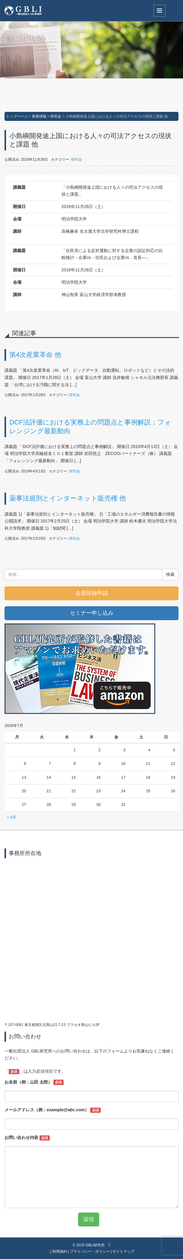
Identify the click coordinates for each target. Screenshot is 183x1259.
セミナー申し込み (91, 613)
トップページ (17, 116)
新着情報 (39, 116)
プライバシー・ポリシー (90, 1251)
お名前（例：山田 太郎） (34, 1082)
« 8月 (11, 817)
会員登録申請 (91, 593)
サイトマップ (123, 1251)
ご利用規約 (58, 1251)
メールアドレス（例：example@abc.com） (53, 1110)
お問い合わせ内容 (27, 1138)
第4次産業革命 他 (35, 354)
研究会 (55, 116)
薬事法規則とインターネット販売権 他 (67, 498)
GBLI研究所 (94, 1245)
